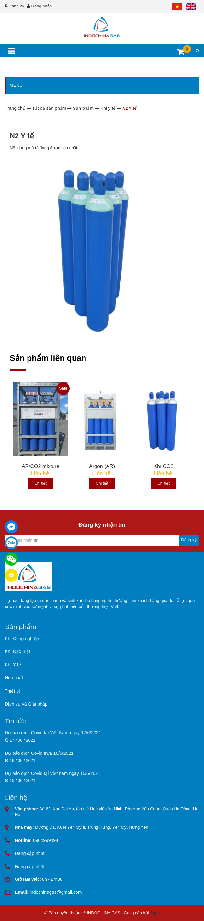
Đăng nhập (41, 6)
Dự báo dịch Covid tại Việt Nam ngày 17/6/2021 (53, 732)
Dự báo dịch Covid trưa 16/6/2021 (39, 753)
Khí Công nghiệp (22, 638)
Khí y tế (108, 108)
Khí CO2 (163, 466)
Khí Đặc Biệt (17, 651)
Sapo (155, 912)
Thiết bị (12, 691)
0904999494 (36, 840)
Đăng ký (16, 6)
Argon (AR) (102, 466)
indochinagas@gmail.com (48, 892)
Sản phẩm (84, 108)
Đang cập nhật (30, 853)
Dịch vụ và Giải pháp (26, 704)
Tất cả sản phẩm (49, 108)
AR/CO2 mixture (40, 466)
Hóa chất (14, 677)
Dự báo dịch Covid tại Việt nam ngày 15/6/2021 (52, 773)
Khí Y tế (13, 664)
